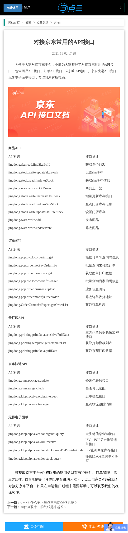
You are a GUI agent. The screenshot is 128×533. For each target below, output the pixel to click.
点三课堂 (44, 22)
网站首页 (16, 22)
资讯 (30, 22)
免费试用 (12, 7)
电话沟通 (93, 526)
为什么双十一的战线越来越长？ (43, 507)
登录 (27, 7)
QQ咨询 (34, 526)
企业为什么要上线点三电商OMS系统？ (48, 503)
